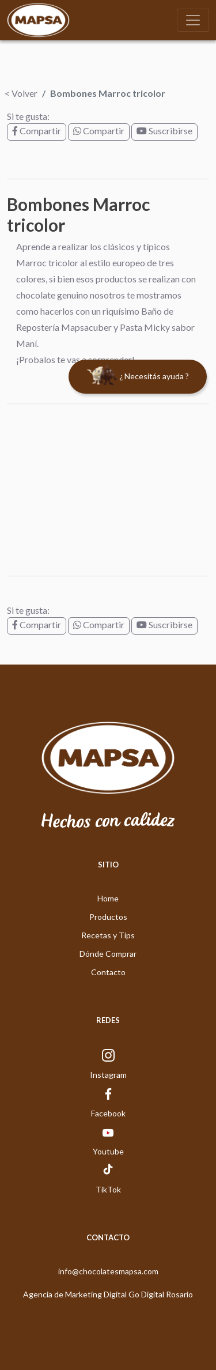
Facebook (108, 1113)
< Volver (21, 93)
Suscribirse (164, 130)
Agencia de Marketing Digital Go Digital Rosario (108, 1294)
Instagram (108, 1075)
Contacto (108, 972)
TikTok (108, 1189)
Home (108, 898)
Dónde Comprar (108, 953)
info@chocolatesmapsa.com (108, 1271)
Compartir (36, 130)
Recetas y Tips (108, 935)
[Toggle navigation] (193, 20)
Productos (108, 917)
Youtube (108, 1151)
